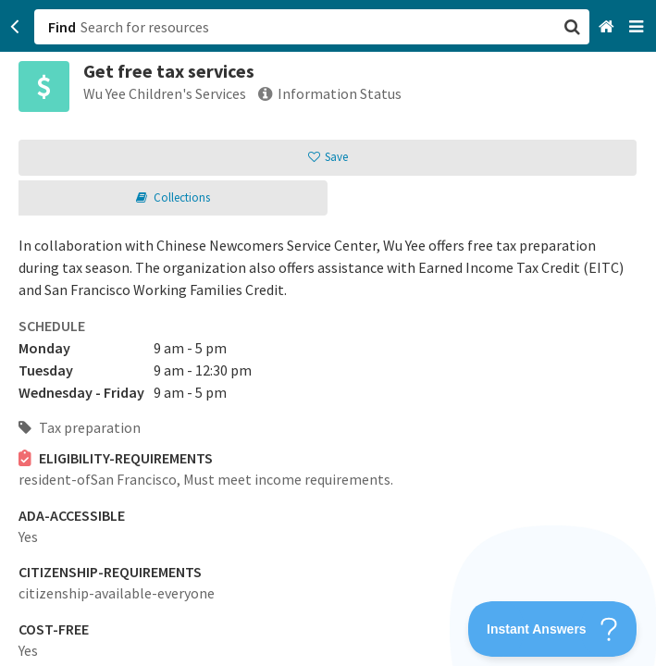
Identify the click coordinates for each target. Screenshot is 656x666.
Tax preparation (80, 427)
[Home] (608, 27)
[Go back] (15, 27)
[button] (328, 333)
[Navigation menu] (638, 27)
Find (62, 27)
